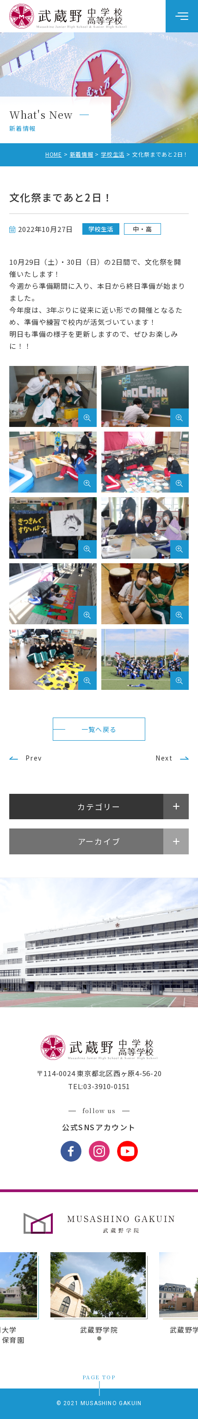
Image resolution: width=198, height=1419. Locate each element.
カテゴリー (99, 806)
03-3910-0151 (106, 1086)
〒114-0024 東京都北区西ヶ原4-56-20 (99, 1073)
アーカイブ (99, 841)
